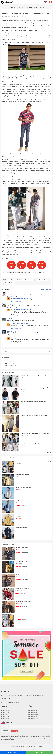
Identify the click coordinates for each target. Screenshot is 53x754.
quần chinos (38, 279)
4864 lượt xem (24, 403)
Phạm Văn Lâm (10, 293)
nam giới (5, 282)
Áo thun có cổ (47, 738)
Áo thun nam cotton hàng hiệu (23, 461)
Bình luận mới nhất (46, 289)
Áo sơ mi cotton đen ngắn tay (22, 527)
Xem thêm (49, 452)
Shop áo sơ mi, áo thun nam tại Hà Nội (21, 746)
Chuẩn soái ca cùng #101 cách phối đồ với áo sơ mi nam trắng (35, 433)
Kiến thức (20, 7)
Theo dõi (5, 730)
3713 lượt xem (24, 446)
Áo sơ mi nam (5, 710)
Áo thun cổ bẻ (34, 738)
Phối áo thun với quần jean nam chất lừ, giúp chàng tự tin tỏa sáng (36, 375)
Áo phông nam (21, 738)
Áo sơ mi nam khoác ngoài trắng (23, 487)
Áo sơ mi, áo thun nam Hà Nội (25, 735)
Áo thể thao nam (25, 736)
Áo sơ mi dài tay (14, 738)
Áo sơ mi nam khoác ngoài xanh (23, 500)
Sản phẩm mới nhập (33, 710)
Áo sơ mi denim (5, 718)
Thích (8, 296)
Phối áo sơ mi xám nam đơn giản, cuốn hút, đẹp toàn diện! (34, 415)
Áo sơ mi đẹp (46, 735)
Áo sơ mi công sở (6, 714)
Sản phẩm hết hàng (33, 716)
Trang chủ (11, 7)
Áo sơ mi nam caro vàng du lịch (23, 561)
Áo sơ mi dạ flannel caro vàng (22, 474)
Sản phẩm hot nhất (33, 712)
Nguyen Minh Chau (11, 331)
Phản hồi (12, 296)
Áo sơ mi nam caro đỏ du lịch (22, 588)
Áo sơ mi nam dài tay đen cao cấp (33, 101)
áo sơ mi (10, 279)
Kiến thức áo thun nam (10, 365)
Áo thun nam (5, 712)
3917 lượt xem (24, 435)
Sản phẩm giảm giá (33, 714)
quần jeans (31, 279)
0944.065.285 (11, 700)
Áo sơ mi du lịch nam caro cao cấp (24, 547)
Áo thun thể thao (5, 716)
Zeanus (20, 749)
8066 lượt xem (24, 417)
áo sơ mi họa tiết (17, 279)
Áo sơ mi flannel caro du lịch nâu (23, 601)
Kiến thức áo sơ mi (31, 7)
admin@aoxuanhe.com (8, 274)
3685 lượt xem (24, 377)
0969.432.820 (32, 274)
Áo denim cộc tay (39, 736)
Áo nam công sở (10, 736)
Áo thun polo (3, 739)
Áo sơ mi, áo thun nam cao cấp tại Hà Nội (21, 298)
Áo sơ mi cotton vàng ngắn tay (23, 514)
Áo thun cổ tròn (27, 738)
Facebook (26, 749)
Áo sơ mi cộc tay (7, 738)
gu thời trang (12, 282)
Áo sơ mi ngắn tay (10, 739)
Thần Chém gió (10, 318)
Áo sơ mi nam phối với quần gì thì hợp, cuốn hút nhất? (33, 401)
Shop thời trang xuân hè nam (12, 735)
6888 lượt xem (24, 391)
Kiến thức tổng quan (10, 361)
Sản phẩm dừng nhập (33, 718)
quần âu (45, 279)
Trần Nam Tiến (10, 304)
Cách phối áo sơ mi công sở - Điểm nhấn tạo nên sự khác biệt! (35, 443)
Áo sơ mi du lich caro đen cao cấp (24, 574)
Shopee (32, 749)
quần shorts (25, 279)
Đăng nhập (14, 731)
